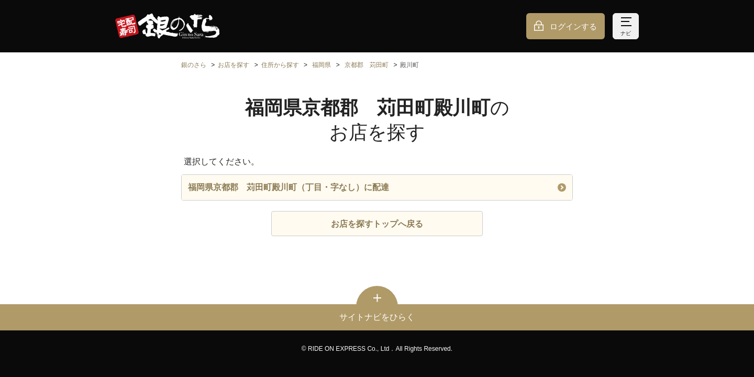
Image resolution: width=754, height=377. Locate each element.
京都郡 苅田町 (367, 65)
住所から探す (280, 65)
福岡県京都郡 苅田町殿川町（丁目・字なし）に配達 (377, 187)
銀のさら (193, 65)
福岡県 (321, 65)
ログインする (573, 26)
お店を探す (233, 65)
